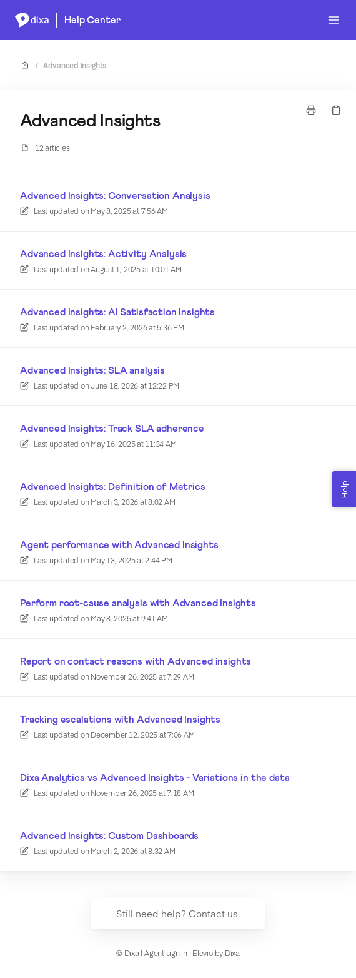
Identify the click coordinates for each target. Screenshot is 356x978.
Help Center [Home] (92, 20)
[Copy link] (336, 110)
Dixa (232, 953)
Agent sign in (165, 953)
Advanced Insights (74, 65)
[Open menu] (334, 20)
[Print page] (311, 110)
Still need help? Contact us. (178, 913)
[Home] (32, 20)
